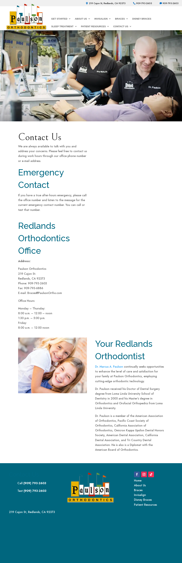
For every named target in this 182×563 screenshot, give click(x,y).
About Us (81, 18)
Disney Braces (141, 18)
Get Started (59, 18)
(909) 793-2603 (34, 483)
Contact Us (120, 26)
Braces (120, 18)
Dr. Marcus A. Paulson (109, 367)
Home (137, 480)
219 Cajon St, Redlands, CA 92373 (107, 3)
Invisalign (101, 18)
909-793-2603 (144, 3)
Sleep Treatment (62, 26)
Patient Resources (93, 26)
